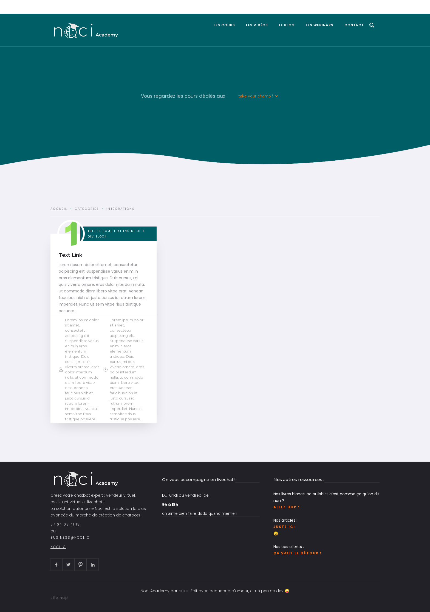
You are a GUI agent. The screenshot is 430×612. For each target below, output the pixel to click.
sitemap (59, 597)
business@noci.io (70, 537)
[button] (258, 96)
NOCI (184, 591)
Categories (87, 208)
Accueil (58, 208)
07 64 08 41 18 (65, 524)
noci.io (58, 546)
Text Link (70, 255)
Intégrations (120, 208)
